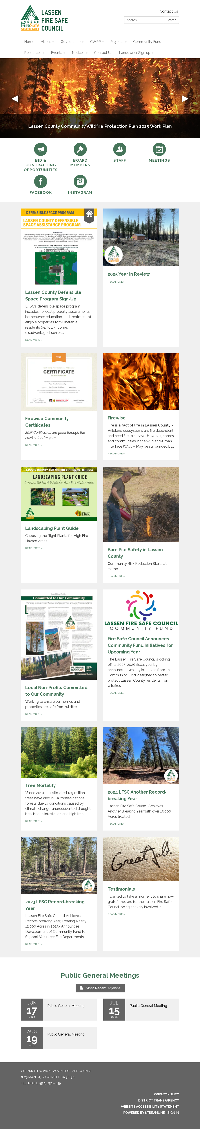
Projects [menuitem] (117, 42)
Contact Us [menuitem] (103, 53)
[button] (15, 98)
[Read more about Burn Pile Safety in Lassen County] (141, 525)
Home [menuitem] (29, 42)
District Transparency (158, 1100)
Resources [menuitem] (32, 53)
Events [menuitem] (56, 53)
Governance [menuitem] (70, 42)
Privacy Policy (166, 1094)
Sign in (173, 1112)
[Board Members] (80, 155)
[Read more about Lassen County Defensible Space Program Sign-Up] (59, 278)
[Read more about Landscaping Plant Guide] (59, 525)
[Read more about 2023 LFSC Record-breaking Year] (59, 894)
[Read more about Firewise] (141, 406)
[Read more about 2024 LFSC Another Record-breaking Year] (141, 779)
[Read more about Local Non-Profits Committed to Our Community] (59, 655)
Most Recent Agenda (100, 988)
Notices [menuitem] (78, 53)
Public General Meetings (100, 975)
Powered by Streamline (144, 1112)
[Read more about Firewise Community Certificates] (59, 406)
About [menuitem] (46, 42)
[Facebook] (41, 185)
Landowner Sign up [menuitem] (134, 53)
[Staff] (120, 153)
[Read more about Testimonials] (141, 894)
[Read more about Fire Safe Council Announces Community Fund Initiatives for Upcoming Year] (141, 655)
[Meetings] (159, 153)
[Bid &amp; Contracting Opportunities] (41, 157)
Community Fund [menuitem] (147, 42)
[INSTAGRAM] (80, 185)
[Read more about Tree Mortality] (59, 779)
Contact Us (169, 11)
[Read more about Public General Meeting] (59, 1010)
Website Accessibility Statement (150, 1106)
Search (171, 20)
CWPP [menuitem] (95, 42)
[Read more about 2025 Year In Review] (141, 278)
